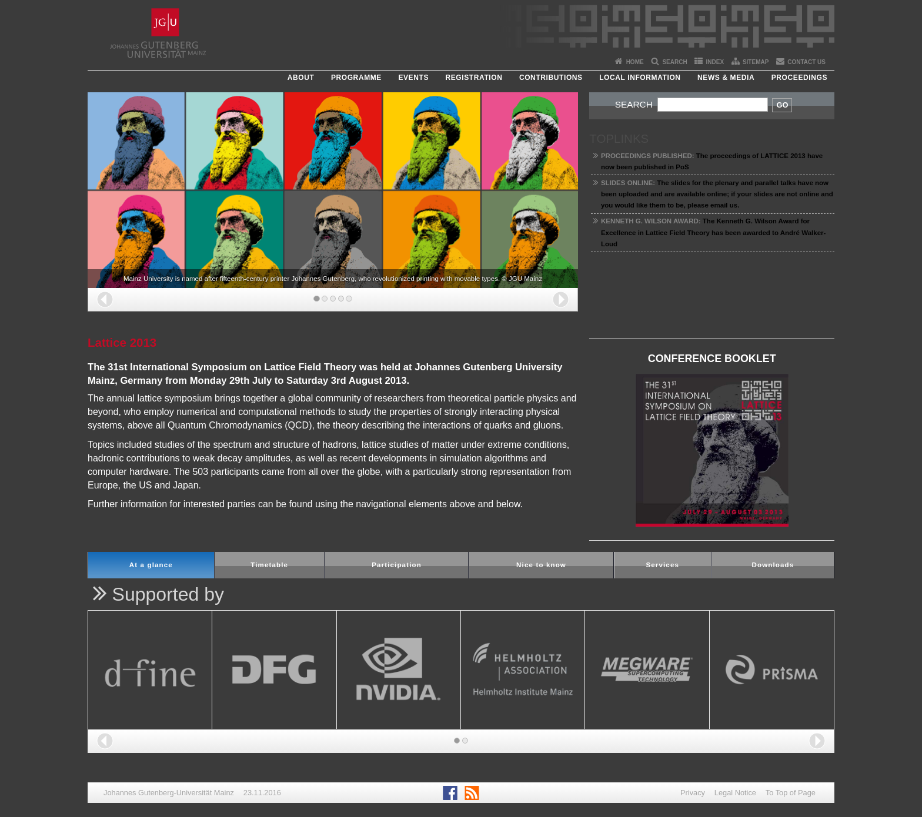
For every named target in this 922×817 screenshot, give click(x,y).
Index (715, 62)
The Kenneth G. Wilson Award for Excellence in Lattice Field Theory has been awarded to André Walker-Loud (713, 232)
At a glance (151, 564)
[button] (105, 299)
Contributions (551, 77)
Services (662, 564)
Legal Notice (735, 792)
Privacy (692, 792)
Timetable (269, 564)
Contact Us (806, 62)
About (301, 77)
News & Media (725, 77)
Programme (356, 77)
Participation (397, 564)
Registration (473, 77)
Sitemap (756, 62)
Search (674, 62)
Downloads (772, 564)
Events (413, 77)
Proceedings (799, 77)
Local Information (639, 77)
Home (635, 62)
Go (782, 105)
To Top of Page (791, 792)
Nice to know (541, 564)
